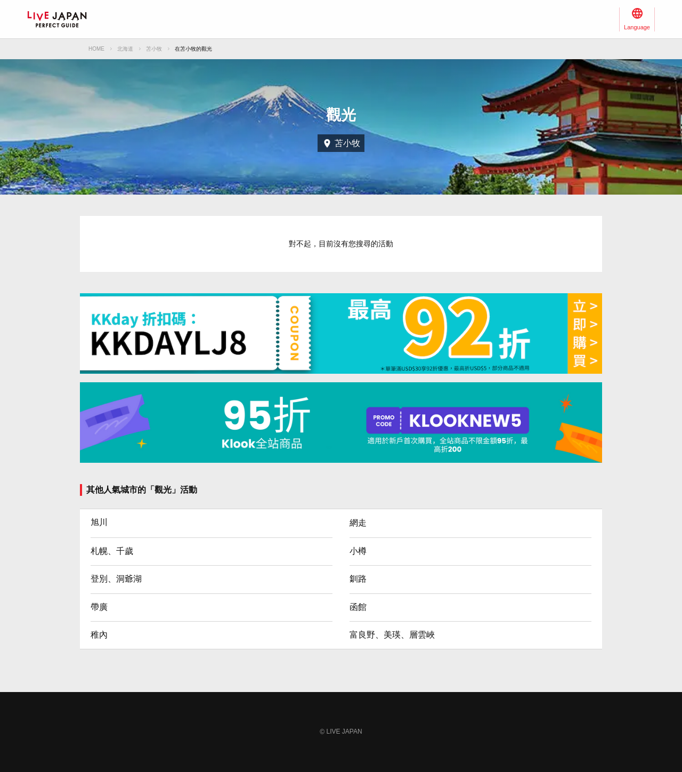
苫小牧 (154, 49)
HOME (96, 49)
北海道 (125, 49)
